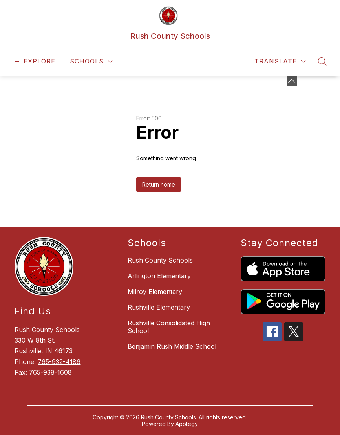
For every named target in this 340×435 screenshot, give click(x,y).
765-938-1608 (50, 372)
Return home (158, 184)
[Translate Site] (280, 61)
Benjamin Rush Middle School (172, 346)
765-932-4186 (59, 362)
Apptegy (186, 423)
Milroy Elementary (155, 291)
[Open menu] (34, 61)
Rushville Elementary (159, 307)
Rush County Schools (160, 260)
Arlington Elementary (159, 276)
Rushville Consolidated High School (169, 327)
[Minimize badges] (292, 81)
